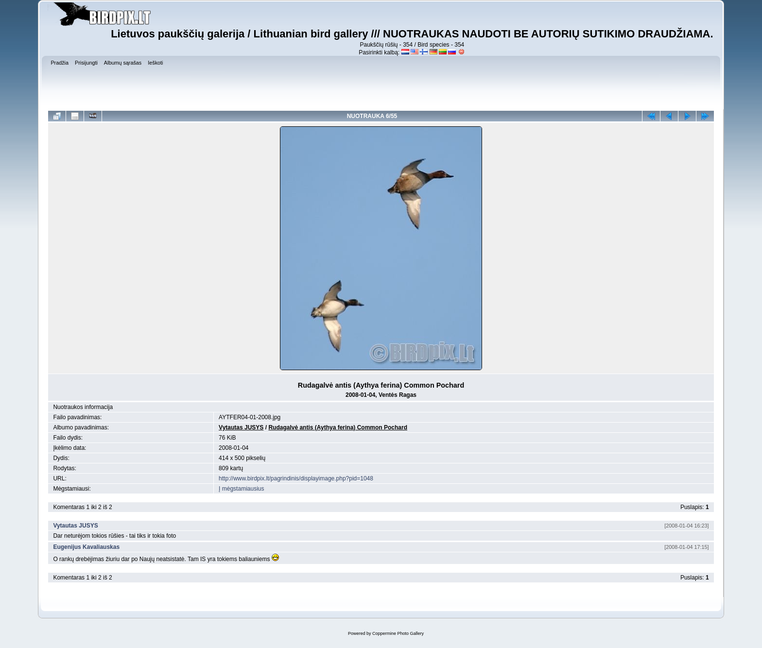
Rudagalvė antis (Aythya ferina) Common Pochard (337, 427)
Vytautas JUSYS (241, 427)
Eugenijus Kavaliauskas (86, 547)
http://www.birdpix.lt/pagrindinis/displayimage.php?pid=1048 (296, 478)
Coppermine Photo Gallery (398, 633)
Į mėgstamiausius (241, 488)
